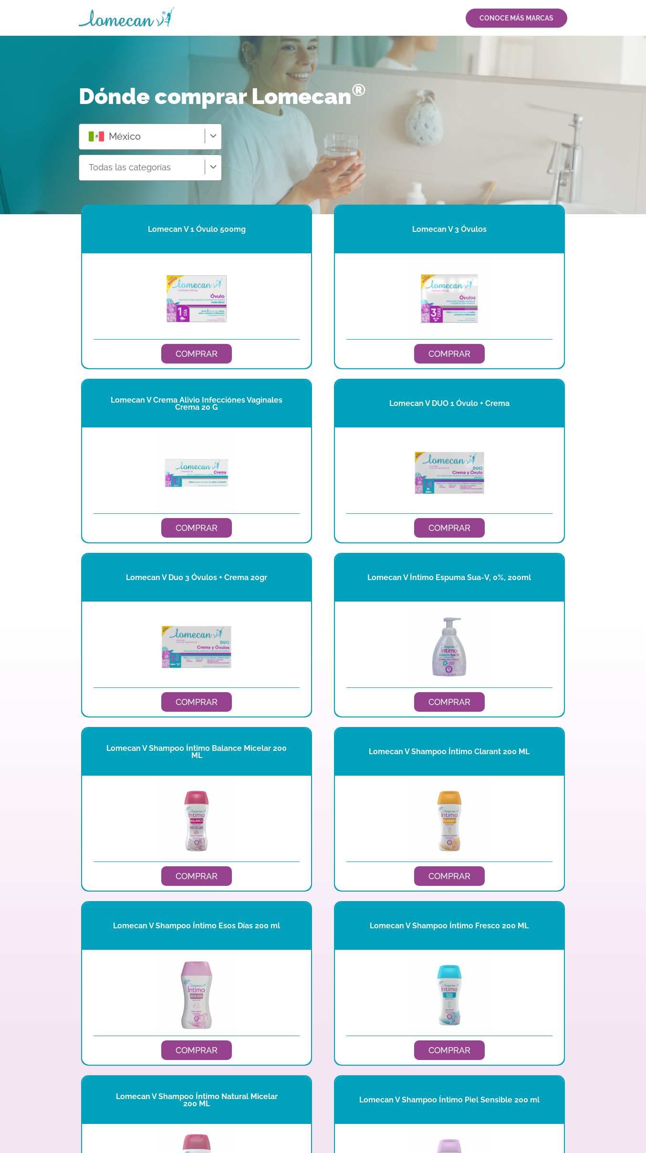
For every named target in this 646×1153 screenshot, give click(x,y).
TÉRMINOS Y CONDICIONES (530, 1121)
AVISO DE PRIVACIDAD (458, 1121)
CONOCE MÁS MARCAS (516, 18)
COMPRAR (155, 354)
